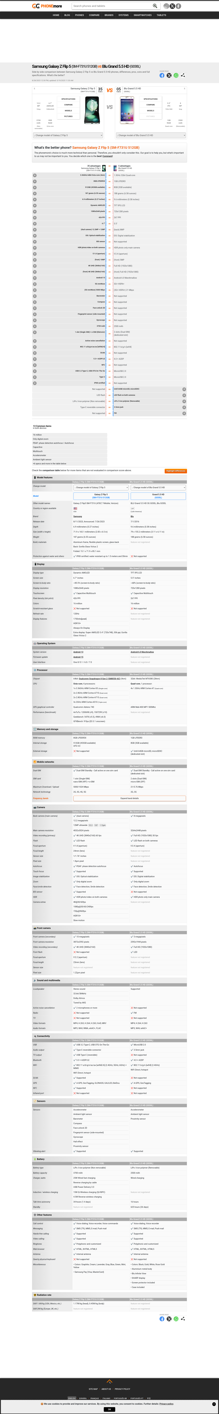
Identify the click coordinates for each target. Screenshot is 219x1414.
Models (68, 111)
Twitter (169, 75)
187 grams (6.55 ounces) (69, 193)
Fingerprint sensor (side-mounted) (69, 314)
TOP (109, 1382)
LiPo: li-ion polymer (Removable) (150, 401)
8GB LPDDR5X (69, 181)
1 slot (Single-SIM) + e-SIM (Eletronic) (69, 332)
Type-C (69, 377)
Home (56, 15)
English (71, 1398)
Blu (132, 516)
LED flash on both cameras (150, 395)
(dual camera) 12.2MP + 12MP (69, 230)
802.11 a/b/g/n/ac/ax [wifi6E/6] (69, 347)
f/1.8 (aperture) (69, 254)
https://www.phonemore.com (48, 6)
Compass (69, 302)
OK (109, 1409)
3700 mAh (69, 326)
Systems (124, 15)
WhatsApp (176, 75)
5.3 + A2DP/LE (69, 359)
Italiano (106, 1398)
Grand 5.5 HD (158, 496)
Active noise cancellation (69, 341)
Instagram (166, 6)
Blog (67, 15)
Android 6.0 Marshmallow (142, 652)
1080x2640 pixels (69, 211)
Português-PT (137, 1398)
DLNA (69, 353)
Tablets (161, 15)
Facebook (178, 6)
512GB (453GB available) (69, 187)
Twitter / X (172, 6)
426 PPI (69, 218)
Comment (107, 156)
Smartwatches (143, 15)
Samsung (77, 516)
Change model (39, 486)
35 (100, 90)
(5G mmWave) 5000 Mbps (69, 290)
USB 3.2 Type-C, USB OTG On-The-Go (69, 371)
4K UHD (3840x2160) (69, 266)
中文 (149, 1398)
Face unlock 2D (69, 308)
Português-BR (120, 1398)
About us (106, 1389)
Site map (93, 1389)
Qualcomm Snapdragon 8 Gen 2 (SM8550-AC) (99, 679)
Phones (79, 15)
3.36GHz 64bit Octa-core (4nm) (69, 175)
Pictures (68, 116)
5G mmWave (69, 284)
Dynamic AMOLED (69, 205)
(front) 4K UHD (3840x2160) (69, 272)
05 (118, 90)
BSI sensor (69, 242)
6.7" (69, 224)
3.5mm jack (150, 407)
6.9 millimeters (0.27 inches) (69, 199)
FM (150, 413)
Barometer (69, 296)
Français (95, 1398)
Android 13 (78, 652)
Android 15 (69, 278)
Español (83, 1398)
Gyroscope (69, 320)
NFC (69, 365)
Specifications (68, 99)
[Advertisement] (109, 40)
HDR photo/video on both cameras (69, 248)
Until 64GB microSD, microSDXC (150, 389)
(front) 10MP (69, 260)
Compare (94, 15)
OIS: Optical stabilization (69, 236)
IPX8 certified (69, 383)
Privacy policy (122, 1389)
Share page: (183, 75)
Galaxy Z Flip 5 (101, 496)
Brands (109, 15)
